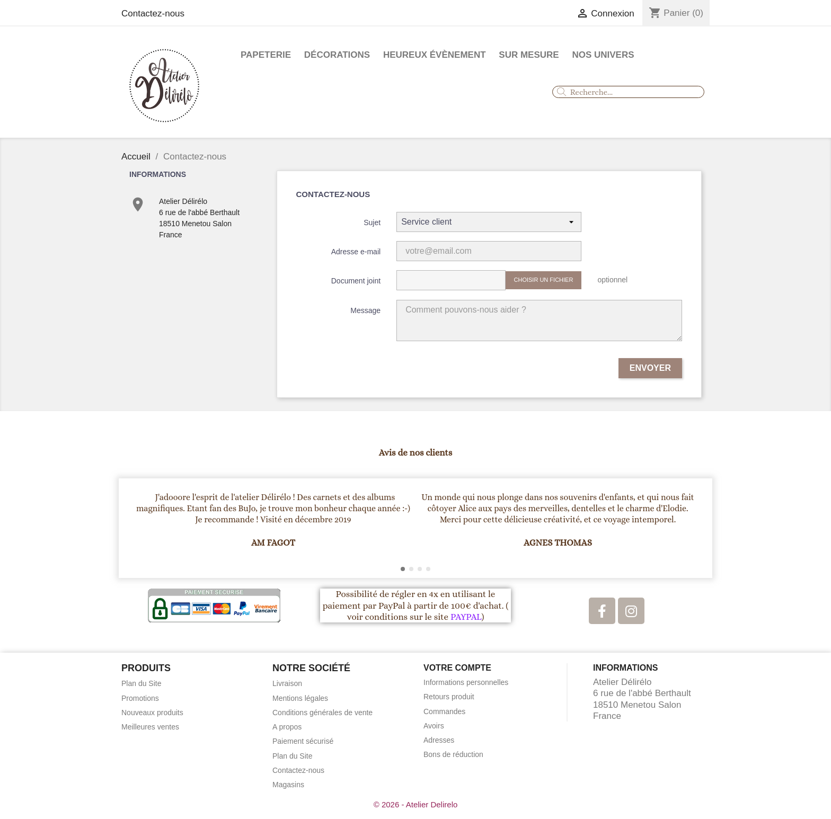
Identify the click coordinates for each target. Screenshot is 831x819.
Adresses (438, 740)
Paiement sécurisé (302, 741)
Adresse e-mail (356, 251)
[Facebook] (602, 611)
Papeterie (266, 55)
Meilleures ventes (150, 727)
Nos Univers (603, 55)
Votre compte (457, 667)
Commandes (444, 711)
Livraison (287, 683)
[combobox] (628, 91)
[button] (132, 528)
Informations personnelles (465, 682)
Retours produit (448, 696)
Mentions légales (300, 698)
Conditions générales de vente (322, 712)
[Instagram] (631, 611)
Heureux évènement (434, 55)
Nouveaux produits (152, 712)
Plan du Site (141, 683)
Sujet (372, 222)
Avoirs (433, 726)
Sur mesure (529, 55)
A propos (287, 727)
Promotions (140, 698)
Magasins (288, 784)
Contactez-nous (152, 13)
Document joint (356, 281)
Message (365, 310)
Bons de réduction (453, 754)
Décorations (337, 55)
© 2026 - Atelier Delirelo (416, 804)
